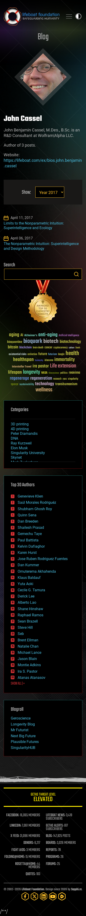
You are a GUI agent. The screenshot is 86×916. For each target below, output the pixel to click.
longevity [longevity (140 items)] (31, 372)
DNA (14, 438)
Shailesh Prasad (31, 527)
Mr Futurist (19, 730)
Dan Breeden (28, 521)
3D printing (20, 424)
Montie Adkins (29, 665)
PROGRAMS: (53, 857)
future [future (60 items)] (42, 354)
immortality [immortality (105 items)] (64, 359)
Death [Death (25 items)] (77, 348)
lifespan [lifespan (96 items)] (15, 372)
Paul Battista (28, 540)
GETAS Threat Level (43, 798)
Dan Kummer (28, 565)
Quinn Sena (27, 515)
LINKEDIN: (15, 826)
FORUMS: (51, 864)
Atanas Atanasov (31, 677)
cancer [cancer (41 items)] (48, 348)
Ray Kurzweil (21, 443)
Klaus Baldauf (29, 577)
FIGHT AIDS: (18, 850)
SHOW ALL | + (18, 684)
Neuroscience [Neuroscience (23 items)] (54, 373)
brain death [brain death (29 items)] (38, 347)
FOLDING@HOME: (14, 857)
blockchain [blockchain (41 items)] (25, 348)
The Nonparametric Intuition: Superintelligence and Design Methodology (41, 246)
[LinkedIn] (43, 896)
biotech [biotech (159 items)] (50, 341)
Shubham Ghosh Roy (35, 509)
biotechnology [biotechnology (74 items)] (70, 341)
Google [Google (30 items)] (61, 354)
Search (76, 274)
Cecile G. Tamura (31, 590)
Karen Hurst (27, 552)
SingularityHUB (23, 747)
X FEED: (15, 836)
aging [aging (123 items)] (14, 335)
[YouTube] (52, 896)
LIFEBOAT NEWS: (55, 815)
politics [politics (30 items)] (64, 373)
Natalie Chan (28, 646)
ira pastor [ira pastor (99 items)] (41, 366)
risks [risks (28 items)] (65, 379)
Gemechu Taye (30, 534)
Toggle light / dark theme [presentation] (78, 16)
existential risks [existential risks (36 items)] (17, 354)
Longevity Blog (23, 724)
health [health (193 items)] (72, 353)
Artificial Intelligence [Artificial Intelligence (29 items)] (69, 335)
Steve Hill (25, 627)
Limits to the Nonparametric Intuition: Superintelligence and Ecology (34, 225)
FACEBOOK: (12, 815)
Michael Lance (29, 652)
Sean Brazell (28, 621)
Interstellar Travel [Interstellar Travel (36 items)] (21, 367)
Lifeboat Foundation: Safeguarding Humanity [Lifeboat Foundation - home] (31, 16)
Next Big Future (23, 736)
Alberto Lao (27, 602)
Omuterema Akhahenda (37, 571)
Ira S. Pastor (27, 671)
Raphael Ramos (30, 615)
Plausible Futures (25, 742)
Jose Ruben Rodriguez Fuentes (43, 559)
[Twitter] (34, 896)
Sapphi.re (76, 889)
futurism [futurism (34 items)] (52, 354)
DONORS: (28, 843)
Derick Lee (26, 596)
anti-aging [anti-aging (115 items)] (48, 335)
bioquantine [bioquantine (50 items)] (14, 342)
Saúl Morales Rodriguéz (37, 502)
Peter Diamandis (24, 433)
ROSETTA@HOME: (25, 864)
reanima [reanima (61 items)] (74, 372)
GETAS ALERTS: (55, 826)
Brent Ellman (28, 640)
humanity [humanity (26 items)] (39, 360)
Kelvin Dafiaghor (31, 546)
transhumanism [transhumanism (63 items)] (66, 384)
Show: (26, 192)
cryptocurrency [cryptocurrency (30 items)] (60, 347)
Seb (21, 634)
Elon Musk (19, 448)
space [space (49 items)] (14, 384)
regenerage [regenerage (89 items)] (19, 378)
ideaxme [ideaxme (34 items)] (48, 360)
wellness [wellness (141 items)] (44, 390)
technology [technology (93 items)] (44, 384)
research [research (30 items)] (57, 379)
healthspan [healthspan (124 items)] (23, 360)
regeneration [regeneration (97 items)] (41, 378)
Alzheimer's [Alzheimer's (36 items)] (30, 335)
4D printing (20, 429)
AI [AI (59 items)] (21, 335)
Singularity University (28, 453)
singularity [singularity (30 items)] (73, 379)
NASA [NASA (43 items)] (44, 373)
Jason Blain (27, 659)
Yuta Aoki (25, 584)
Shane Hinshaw (30, 609)
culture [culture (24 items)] (71, 348)
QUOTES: (31, 874)
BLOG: (49, 836)
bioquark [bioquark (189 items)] (32, 341)
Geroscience (21, 718)
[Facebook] (25, 896)
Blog (43, 37)
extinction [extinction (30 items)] (32, 354)
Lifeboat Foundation (33, 889)
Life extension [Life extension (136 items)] (63, 366)
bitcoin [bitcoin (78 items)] (13, 347)
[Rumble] (62, 896)
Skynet (16, 457)
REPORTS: (51, 850)
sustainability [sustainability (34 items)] (26, 384)
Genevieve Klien (30, 496)
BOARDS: (51, 843)
